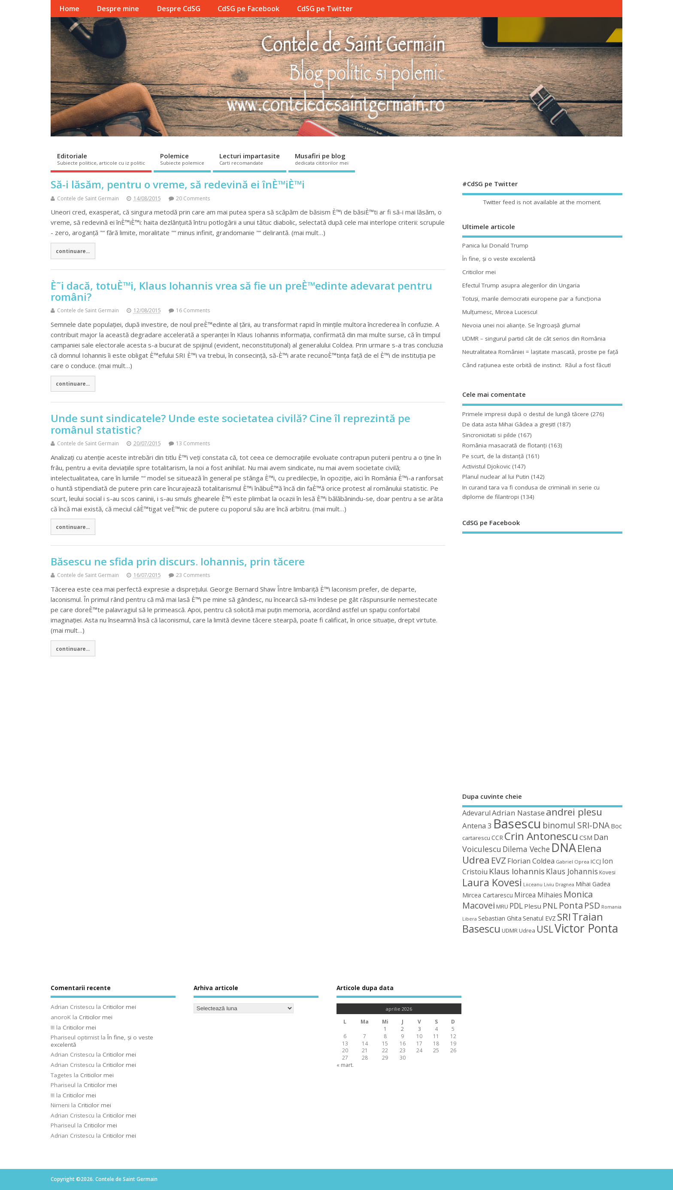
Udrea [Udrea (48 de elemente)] (527, 930)
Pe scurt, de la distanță (493, 456)
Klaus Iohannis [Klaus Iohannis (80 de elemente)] (517, 871)
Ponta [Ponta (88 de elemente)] (571, 905)
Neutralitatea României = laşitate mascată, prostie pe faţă (540, 352)
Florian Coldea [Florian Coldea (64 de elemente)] (531, 861)
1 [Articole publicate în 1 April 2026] (385, 1029)
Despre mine (118, 8)
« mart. (345, 1065)
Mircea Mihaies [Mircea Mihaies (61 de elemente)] (538, 895)
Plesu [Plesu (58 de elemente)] (532, 906)
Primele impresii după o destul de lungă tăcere (525, 414)
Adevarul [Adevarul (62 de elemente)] (476, 813)
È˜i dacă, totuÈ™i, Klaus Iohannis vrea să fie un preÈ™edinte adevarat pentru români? (241, 291)
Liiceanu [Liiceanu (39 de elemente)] (533, 884)
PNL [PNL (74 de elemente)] (550, 905)
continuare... (73, 251)
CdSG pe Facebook (248, 8)
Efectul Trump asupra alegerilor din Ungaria (521, 285)
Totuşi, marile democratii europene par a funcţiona (531, 298)
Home (69, 8)
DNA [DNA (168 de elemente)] (563, 847)
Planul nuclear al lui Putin (495, 476)
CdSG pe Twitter (325, 8)
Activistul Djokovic (486, 466)
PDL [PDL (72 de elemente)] (516, 905)
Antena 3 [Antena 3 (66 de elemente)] (477, 826)
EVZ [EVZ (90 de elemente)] (498, 860)
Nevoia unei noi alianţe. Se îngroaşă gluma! (521, 325)
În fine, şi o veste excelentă (499, 259)
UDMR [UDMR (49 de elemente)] (510, 930)
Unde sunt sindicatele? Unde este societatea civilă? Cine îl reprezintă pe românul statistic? (230, 423)
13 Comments (193, 443)
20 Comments (193, 198)
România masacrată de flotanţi (504, 445)
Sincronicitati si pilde (489, 435)
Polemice (182, 158)
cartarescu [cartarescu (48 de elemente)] (476, 838)
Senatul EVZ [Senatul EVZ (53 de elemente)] (539, 918)
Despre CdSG (178, 8)
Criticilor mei (479, 272)
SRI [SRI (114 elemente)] (564, 917)
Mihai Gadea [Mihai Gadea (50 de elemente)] (593, 884)
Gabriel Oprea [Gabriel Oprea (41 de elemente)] (572, 861)
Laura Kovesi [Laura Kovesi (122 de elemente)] (492, 882)
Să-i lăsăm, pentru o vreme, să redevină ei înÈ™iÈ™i (178, 184)
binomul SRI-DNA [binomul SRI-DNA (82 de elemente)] (576, 825)
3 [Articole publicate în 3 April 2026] (419, 1029)
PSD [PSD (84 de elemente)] (592, 905)
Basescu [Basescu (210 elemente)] (517, 823)
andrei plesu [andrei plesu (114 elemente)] (574, 812)
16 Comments (193, 310)
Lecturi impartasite (249, 158)
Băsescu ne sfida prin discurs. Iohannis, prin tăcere (178, 561)
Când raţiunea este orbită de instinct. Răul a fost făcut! (536, 365)
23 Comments (193, 575)
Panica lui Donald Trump (495, 245)
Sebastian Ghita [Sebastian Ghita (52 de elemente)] (499, 918)
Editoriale (101, 158)
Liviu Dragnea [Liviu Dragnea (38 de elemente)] (559, 885)
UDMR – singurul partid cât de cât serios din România (534, 338)
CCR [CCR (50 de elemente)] (497, 838)
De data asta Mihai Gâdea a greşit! (508, 424)
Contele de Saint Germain (88, 198)
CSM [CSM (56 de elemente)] (585, 837)
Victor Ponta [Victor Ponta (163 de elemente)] (586, 928)
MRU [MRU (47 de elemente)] (502, 906)
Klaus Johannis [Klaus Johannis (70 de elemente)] (572, 871)
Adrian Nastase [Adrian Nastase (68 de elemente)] (518, 813)
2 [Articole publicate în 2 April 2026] (402, 1029)
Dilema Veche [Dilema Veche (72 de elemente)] (526, 849)
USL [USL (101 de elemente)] (545, 929)
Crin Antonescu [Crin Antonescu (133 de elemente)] (541, 836)
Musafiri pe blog (322, 158)
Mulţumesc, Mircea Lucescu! (499, 312)
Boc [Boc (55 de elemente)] (616, 826)
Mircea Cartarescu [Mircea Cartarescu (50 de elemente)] (487, 895)
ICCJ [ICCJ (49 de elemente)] (596, 861)
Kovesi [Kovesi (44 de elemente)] (607, 872)
